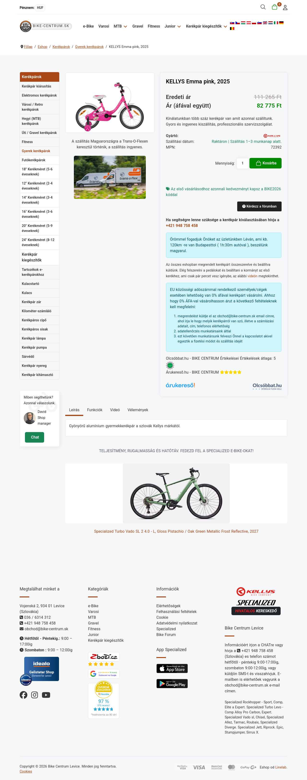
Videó (115, 410)
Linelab (280, 767)
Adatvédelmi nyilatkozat (176, 623)
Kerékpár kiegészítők (204, 26)
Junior (170, 26)
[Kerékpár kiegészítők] (225, 26)
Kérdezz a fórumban (259, 206)
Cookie (162, 617)
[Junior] (178, 26)
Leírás (74, 410)
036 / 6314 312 (37, 617)
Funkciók (94, 410)
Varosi (103, 26)
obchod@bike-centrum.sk (46, 629)
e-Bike (88, 26)
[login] (283, 7)
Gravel (137, 26)
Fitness (154, 26)
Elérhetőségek (168, 606)
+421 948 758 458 (182, 225)
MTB (118, 26)
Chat (34, 437)
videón (252, 276)
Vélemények (138, 410)
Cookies (26, 771)
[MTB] (125, 26)
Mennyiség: (225, 163)
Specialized (166, 629)
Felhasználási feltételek (176, 611)
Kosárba (266, 163)
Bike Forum (166, 634)
